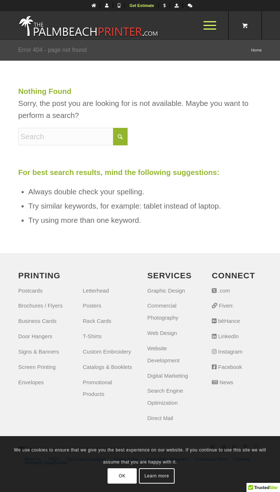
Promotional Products (97, 388)
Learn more (156, 475)
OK (122, 475)
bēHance (226, 321)
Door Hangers (35, 336)
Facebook (227, 367)
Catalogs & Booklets (107, 367)
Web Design (162, 333)
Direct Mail (160, 418)
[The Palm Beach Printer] (88, 25)
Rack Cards (97, 321)
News (222, 382)
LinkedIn (225, 336)
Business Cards (37, 321)
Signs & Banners (38, 351)
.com (221, 290)
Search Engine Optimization (165, 397)
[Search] (73, 136)
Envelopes (31, 382)
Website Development (163, 354)
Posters (92, 305)
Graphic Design (166, 290)
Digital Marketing (167, 376)
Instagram (227, 351)
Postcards (30, 290)
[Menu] (206, 25)
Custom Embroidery (107, 351)
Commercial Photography (162, 311)
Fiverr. (223, 305)
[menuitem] (94, 5)
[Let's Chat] (190, 5)
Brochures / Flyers (40, 305)
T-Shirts (92, 336)
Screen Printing (37, 367)
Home (256, 50)
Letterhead (96, 290)
